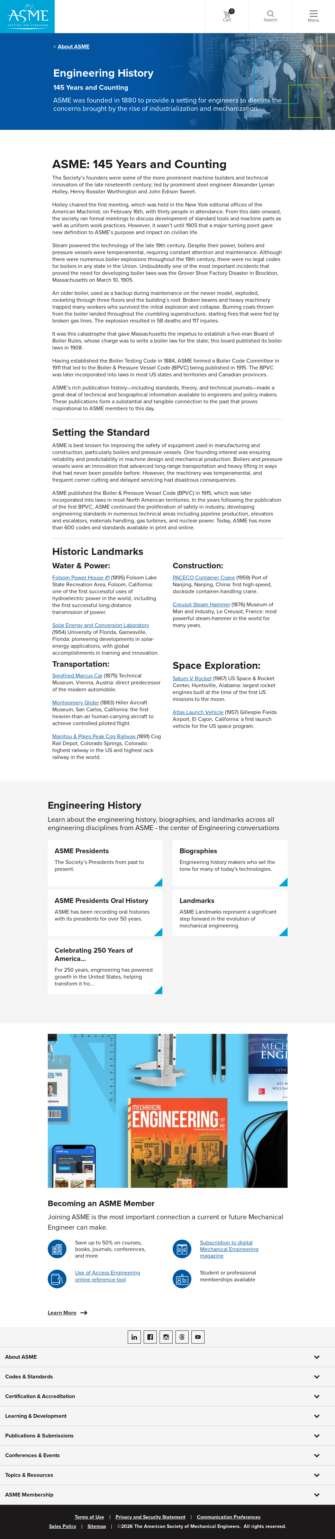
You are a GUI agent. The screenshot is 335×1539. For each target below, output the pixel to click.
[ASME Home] (27, 16)
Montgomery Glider (75, 702)
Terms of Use (89, 1517)
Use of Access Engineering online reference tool (107, 1276)
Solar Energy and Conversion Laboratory (100, 625)
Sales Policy (62, 1526)
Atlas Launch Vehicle (198, 712)
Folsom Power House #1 (81, 577)
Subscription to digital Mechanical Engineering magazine (229, 1249)
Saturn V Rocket (192, 678)
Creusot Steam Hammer (201, 604)
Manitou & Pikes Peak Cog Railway (94, 736)
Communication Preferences (229, 1517)
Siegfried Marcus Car (77, 675)
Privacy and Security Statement (150, 1517)
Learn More (62, 1312)
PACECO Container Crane (204, 577)
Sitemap (97, 1526)
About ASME (73, 46)
